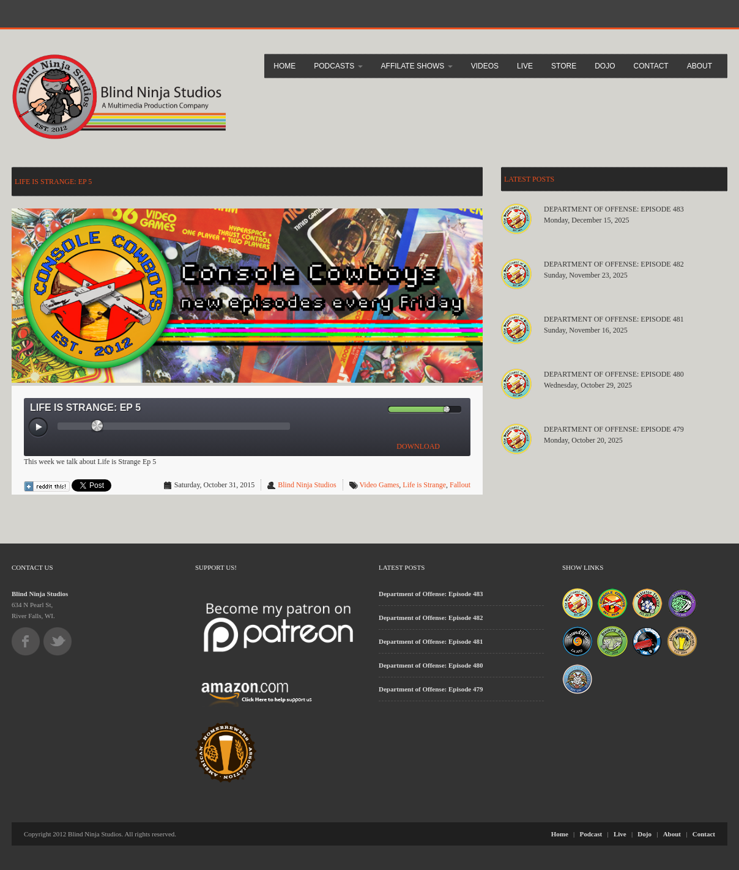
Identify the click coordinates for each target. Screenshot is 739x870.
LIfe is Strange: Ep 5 (53, 181)
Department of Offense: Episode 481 (614, 319)
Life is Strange (424, 485)
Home (284, 66)
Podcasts (338, 66)
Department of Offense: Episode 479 (614, 429)
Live (525, 66)
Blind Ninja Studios (307, 485)
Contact (651, 66)
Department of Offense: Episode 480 (614, 374)
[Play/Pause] (38, 428)
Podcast (591, 834)
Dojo (605, 66)
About (699, 66)
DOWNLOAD (418, 446)
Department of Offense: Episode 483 (614, 209)
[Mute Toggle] (378, 409)
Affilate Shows (417, 66)
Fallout (460, 485)
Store (563, 66)
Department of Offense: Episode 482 (614, 264)
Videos (485, 66)
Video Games (379, 485)
